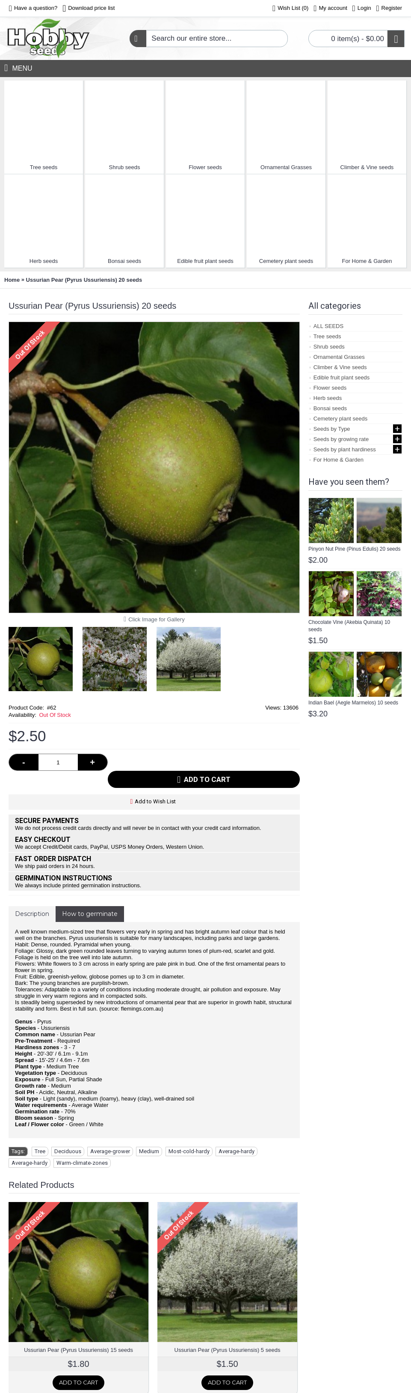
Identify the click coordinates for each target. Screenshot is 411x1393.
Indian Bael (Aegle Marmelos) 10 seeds (353, 703)
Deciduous (67, 1134)
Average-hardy (236, 1134)
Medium (149, 1134)
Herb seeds (44, 261)
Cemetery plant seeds (286, 261)
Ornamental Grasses (286, 167)
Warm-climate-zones (82, 1145)
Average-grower (110, 1134)
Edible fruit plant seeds (205, 261)
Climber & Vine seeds (367, 167)
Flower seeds (205, 167)
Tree (40, 1134)
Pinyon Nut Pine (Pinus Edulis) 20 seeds (354, 549)
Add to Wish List (155, 784)
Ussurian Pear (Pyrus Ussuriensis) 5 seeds (227, 1333)
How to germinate (90, 897)
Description (32, 897)
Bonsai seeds (124, 261)
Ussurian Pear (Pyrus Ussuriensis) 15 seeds (78, 1333)
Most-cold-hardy (189, 1134)
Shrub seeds (124, 167)
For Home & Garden (367, 261)
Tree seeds (44, 167)
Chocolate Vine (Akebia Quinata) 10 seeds (349, 625)
